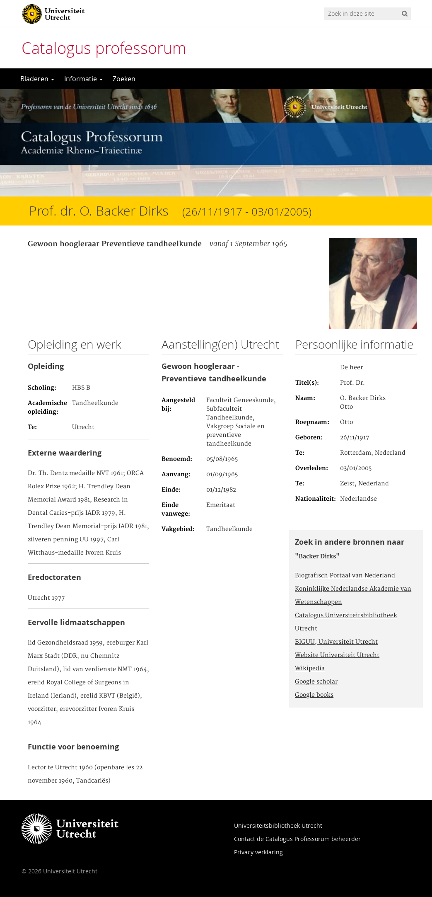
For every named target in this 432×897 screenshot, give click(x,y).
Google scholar (316, 682)
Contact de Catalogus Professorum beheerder (297, 839)
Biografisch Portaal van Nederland (345, 575)
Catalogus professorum (104, 47)
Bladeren (37, 78)
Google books (314, 695)
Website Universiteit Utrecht (337, 655)
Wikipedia (310, 668)
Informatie (83, 78)
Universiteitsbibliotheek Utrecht (278, 825)
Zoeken (124, 78)
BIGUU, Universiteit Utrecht (336, 642)
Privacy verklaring (258, 852)
